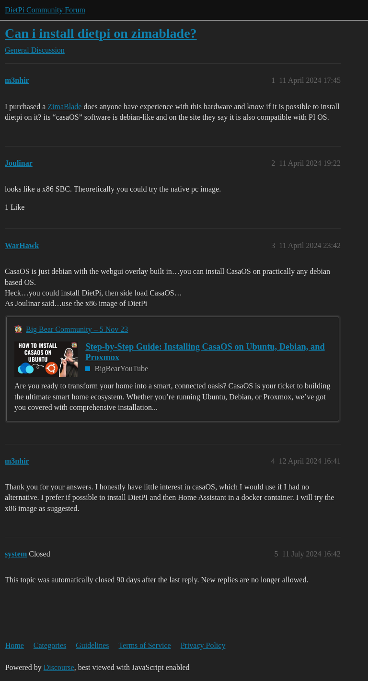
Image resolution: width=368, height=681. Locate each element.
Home (14, 645)
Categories (50, 645)
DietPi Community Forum (45, 10)
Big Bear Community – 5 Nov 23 (77, 329)
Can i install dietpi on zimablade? (101, 33)
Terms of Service (145, 645)
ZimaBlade (64, 106)
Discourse (59, 667)
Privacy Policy (203, 645)
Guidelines (92, 645)
